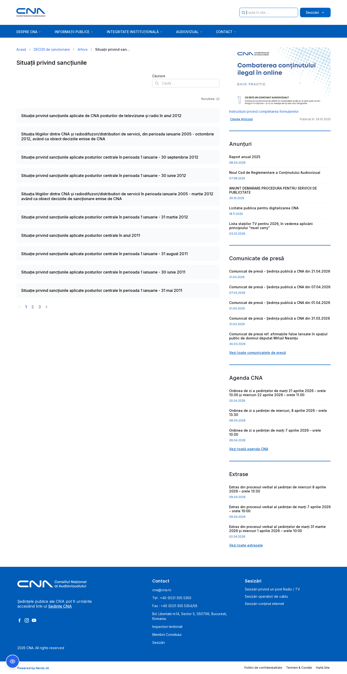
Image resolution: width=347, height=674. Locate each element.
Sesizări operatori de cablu (266, 596)
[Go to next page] (46, 307)
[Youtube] (34, 620)
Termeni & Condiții (299, 667)
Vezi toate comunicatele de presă (257, 353)
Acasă (21, 49)
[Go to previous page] (19, 307)
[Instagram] (27, 620)
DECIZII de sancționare (52, 49)
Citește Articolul (241, 119)
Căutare (158, 76)
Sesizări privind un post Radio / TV (272, 589)
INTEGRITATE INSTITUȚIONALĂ (135, 32)
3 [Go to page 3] (40, 306)
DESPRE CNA (28, 32)
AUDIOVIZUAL (189, 32)
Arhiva (82, 49)
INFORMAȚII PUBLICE (74, 32)
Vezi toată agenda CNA (248, 449)
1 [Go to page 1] (26, 306)
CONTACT (226, 32)
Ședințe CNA (60, 606)
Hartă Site (323, 667)
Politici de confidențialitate (263, 667)
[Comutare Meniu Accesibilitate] (12, 661)
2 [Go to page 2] (33, 306)
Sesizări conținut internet (264, 604)
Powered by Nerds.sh (33, 668)
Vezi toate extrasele (246, 545)
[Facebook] (19, 620)
